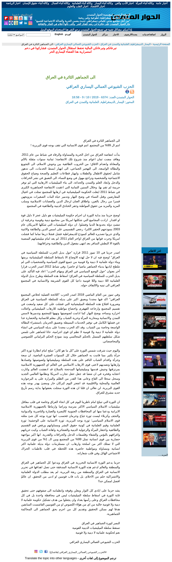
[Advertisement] (155, 95)
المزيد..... (163, 454)
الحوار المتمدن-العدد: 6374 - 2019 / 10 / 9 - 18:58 (103, 97)
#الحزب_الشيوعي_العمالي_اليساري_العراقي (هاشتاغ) (78, 552)
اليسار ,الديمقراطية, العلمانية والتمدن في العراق (125, 44)
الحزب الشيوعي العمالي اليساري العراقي (76, 44)
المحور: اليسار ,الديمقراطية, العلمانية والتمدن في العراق (100, 102)
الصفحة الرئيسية (161, 44)
